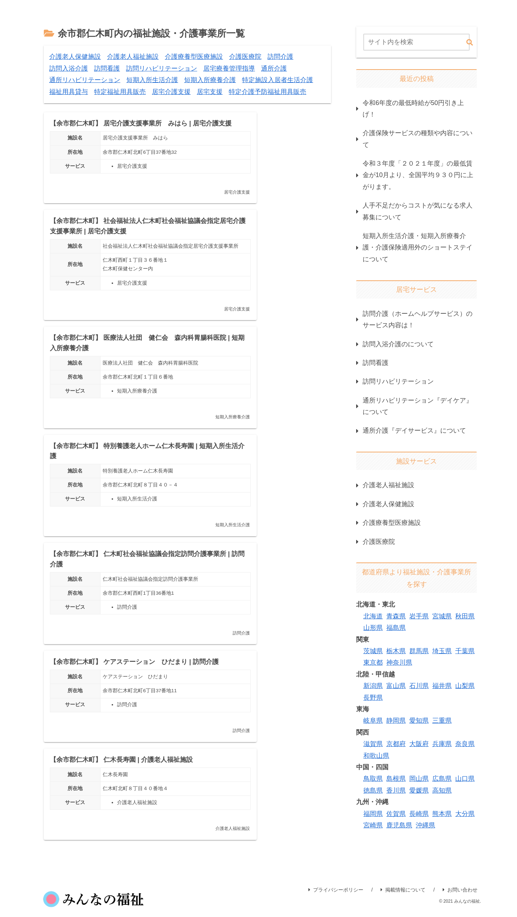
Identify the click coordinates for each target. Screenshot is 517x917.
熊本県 (442, 813)
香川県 (396, 790)
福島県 (396, 627)
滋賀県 (373, 743)
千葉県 (465, 651)
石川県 (419, 685)
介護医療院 (379, 541)
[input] (416, 42)
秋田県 (465, 616)
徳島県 (373, 790)
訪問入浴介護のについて (398, 344)
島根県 (396, 778)
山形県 (373, 627)
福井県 (442, 685)
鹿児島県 (399, 825)
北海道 (373, 616)
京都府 (396, 743)
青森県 (396, 616)
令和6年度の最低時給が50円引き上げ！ (413, 108)
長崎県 (419, 813)
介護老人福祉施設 (388, 485)
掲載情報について (403, 867)
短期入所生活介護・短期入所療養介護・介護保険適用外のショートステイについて (417, 247)
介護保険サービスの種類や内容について (417, 138)
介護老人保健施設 (388, 504)
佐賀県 (396, 813)
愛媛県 (419, 790)
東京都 (373, 662)
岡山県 (419, 778)
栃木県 (396, 651)
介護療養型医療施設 (392, 522)
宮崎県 (373, 825)
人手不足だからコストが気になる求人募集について (417, 211)
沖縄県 (425, 825)
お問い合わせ (460, 867)
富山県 (396, 685)
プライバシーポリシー (335, 867)
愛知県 (419, 720)
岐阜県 (373, 720)
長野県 (373, 697)
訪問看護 (375, 362)
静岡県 (396, 720)
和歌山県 (376, 755)
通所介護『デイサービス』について (414, 430)
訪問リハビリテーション (398, 381)
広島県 (442, 778)
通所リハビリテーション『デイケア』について (417, 406)
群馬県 (419, 651)
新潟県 (373, 685)
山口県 (465, 778)
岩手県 (419, 616)
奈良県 (465, 743)
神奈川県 (399, 662)
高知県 (442, 790)
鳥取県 (373, 778)
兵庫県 (442, 743)
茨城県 (373, 651)
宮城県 (442, 616)
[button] (470, 43)
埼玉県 (442, 651)
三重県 (442, 720)
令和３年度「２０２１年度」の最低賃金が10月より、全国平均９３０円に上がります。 (418, 175)
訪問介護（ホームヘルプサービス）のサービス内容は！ (417, 319)
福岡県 (373, 813)
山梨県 (465, 685)
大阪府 (419, 743)
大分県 (465, 813)
